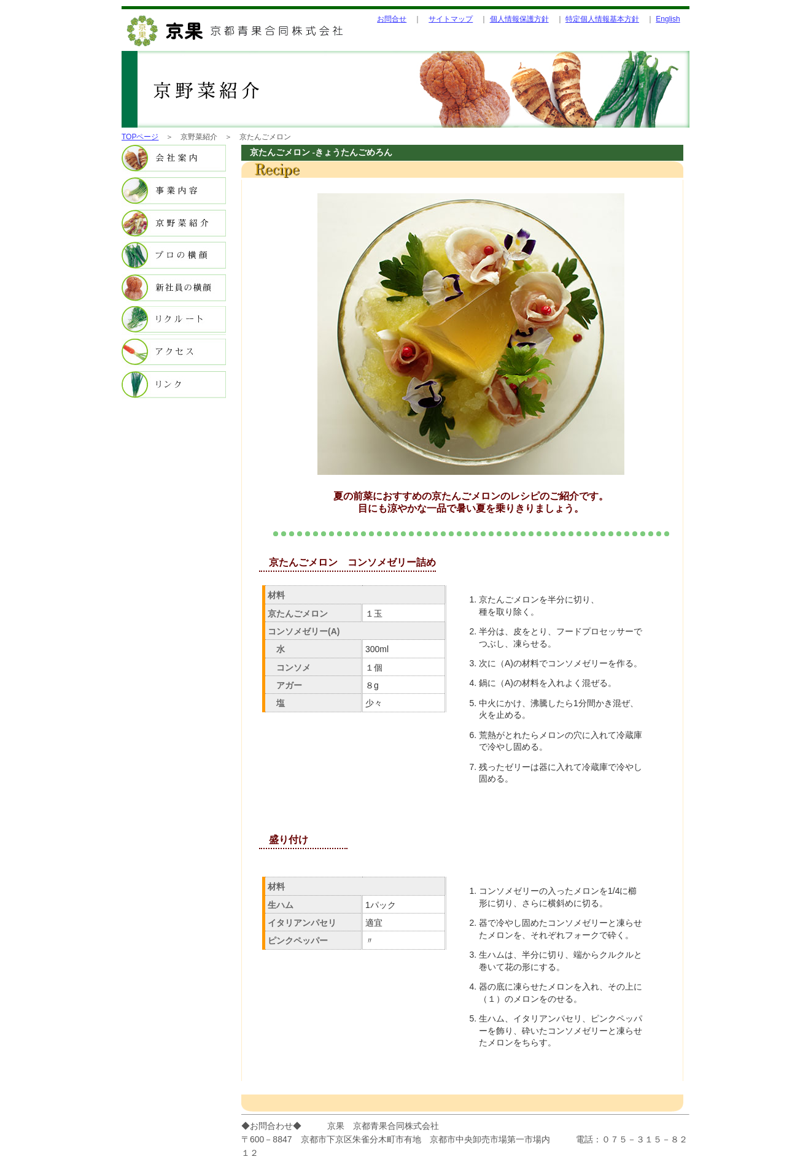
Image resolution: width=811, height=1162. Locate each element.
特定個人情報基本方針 (602, 19)
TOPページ (140, 137)
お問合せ (391, 19)
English (668, 19)
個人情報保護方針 (519, 19)
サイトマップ (451, 19)
